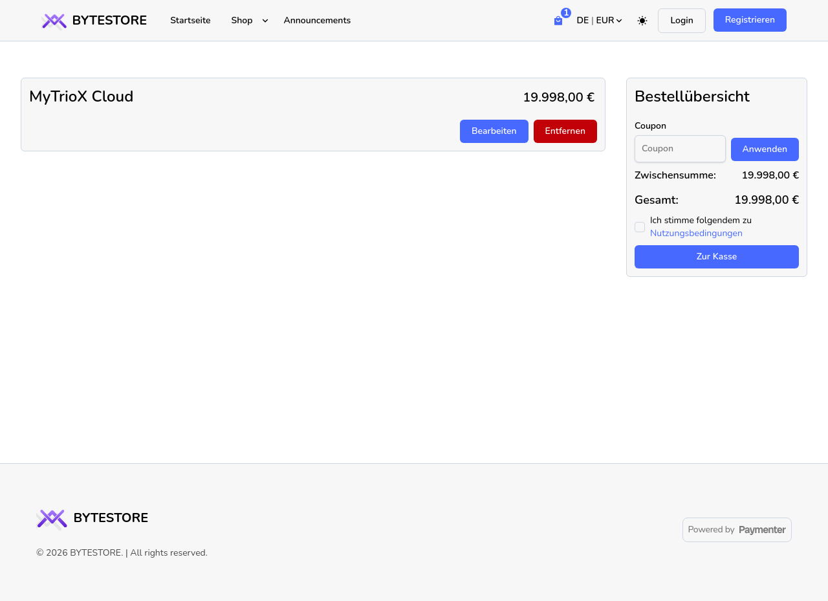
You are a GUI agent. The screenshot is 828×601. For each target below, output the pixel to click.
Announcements (317, 20)
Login (681, 20)
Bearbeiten (494, 131)
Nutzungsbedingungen (696, 233)
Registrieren (750, 20)
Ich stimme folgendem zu (701, 226)
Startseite (190, 20)
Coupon (650, 126)
